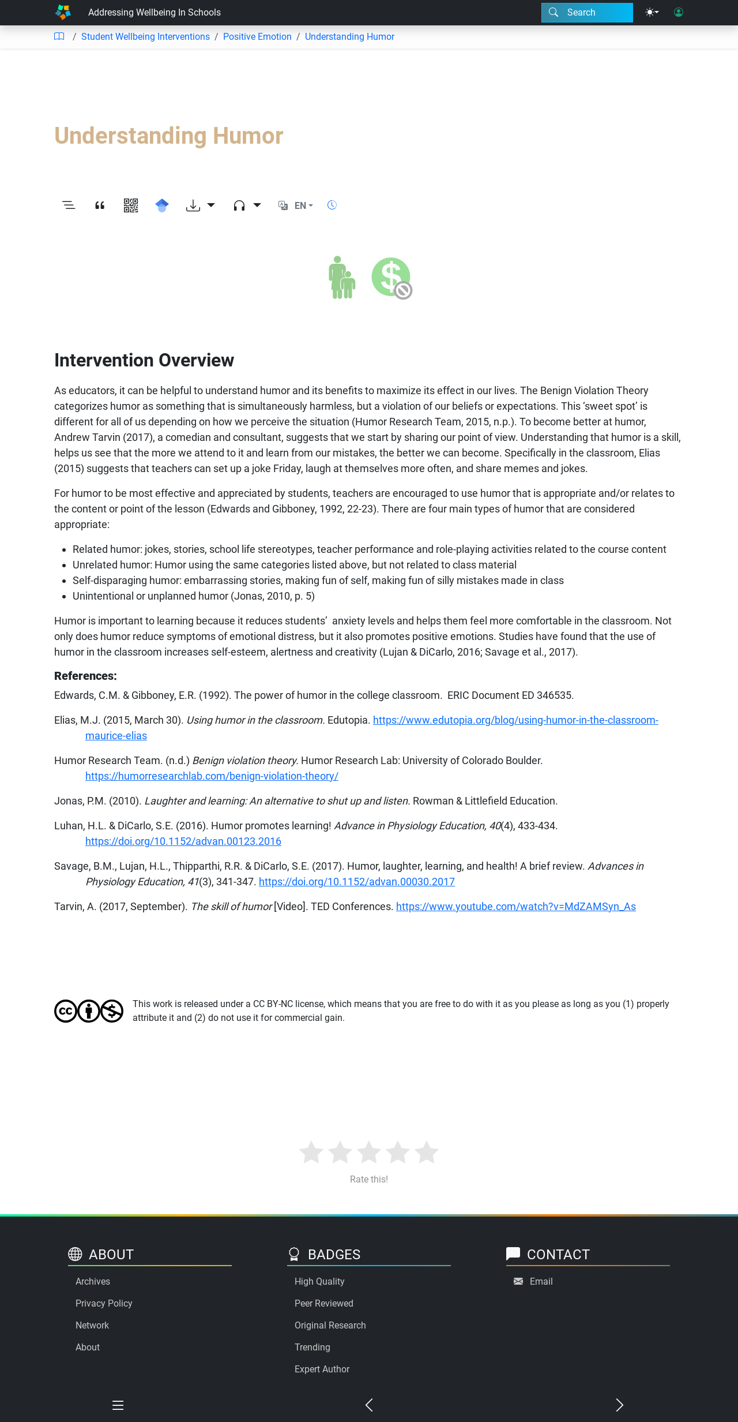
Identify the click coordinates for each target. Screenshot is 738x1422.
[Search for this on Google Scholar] (162, 206)
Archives (93, 1281)
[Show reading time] (332, 205)
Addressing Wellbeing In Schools (154, 12)
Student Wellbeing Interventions (145, 36)
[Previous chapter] (369, 1406)
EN (300, 205)
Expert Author (322, 1369)
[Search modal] (587, 13)
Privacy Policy (104, 1303)
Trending (312, 1347)
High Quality (320, 1281)
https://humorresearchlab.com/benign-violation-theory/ (211, 776)
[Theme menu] (652, 13)
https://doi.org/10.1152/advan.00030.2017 (357, 881)
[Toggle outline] (68, 206)
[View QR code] (130, 206)
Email (541, 1281)
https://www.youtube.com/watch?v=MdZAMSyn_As (516, 906)
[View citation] (99, 206)
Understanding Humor (349, 36)
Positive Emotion (257, 36)
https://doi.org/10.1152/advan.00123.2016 (183, 841)
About (88, 1347)
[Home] (62, 12)
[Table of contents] (59, 37)
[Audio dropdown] (247, 206)
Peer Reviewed (324, 1303)
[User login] (679, 13)
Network (92, 1325)
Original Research (330, 1325)
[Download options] (201, 206)
